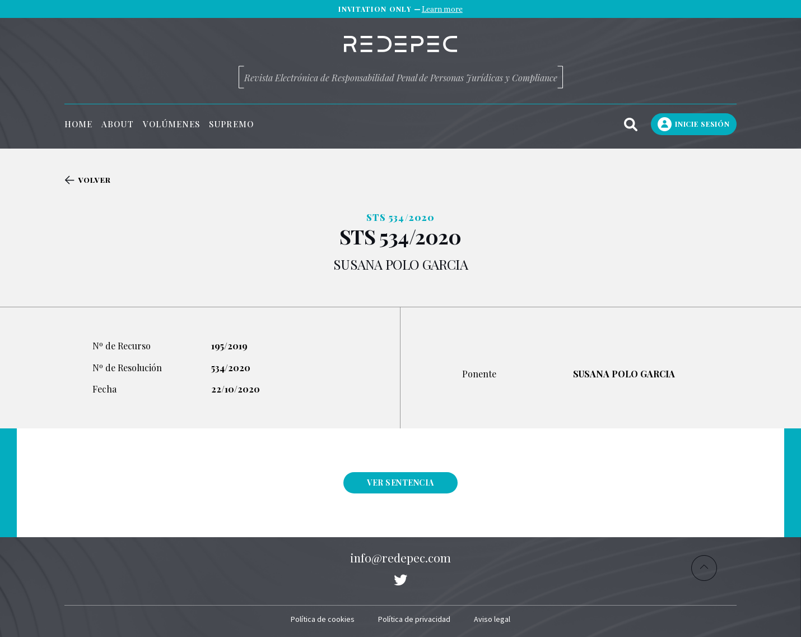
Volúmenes (172, 124)
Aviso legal (492, 619)
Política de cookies (323, 619)
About (117, 124)
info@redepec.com (400, 557)
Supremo (231, 124)
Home (78, 124)
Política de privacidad (414, 619)
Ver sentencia (400, 482)
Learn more (442, 8)
